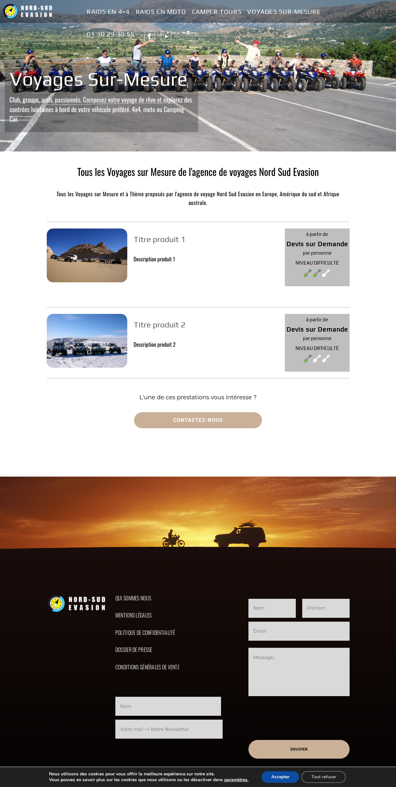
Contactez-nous (198, 420)
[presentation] (169, 752)
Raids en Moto (161, 11)
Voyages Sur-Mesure (284, 11)
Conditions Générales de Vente (147, 667)
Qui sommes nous (133, 598)
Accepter (280, 777)
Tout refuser (323, 777)
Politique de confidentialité (145, 632)
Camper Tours (217, 11)
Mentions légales (133, 615)
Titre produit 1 (160, 239)
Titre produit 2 (160, 324)
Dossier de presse (133, 650)
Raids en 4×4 (108, 11)
